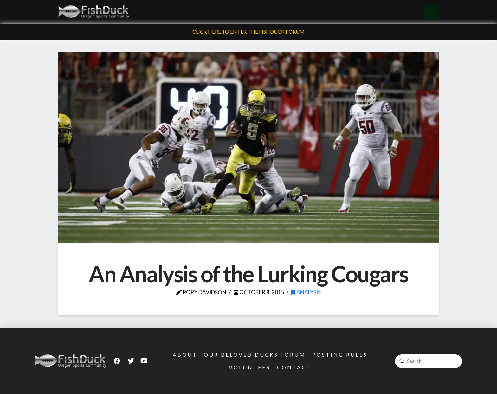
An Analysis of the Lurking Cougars (248, 273)
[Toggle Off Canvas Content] (431, 12)
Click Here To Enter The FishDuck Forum (248, 32)
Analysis (306, 292)
